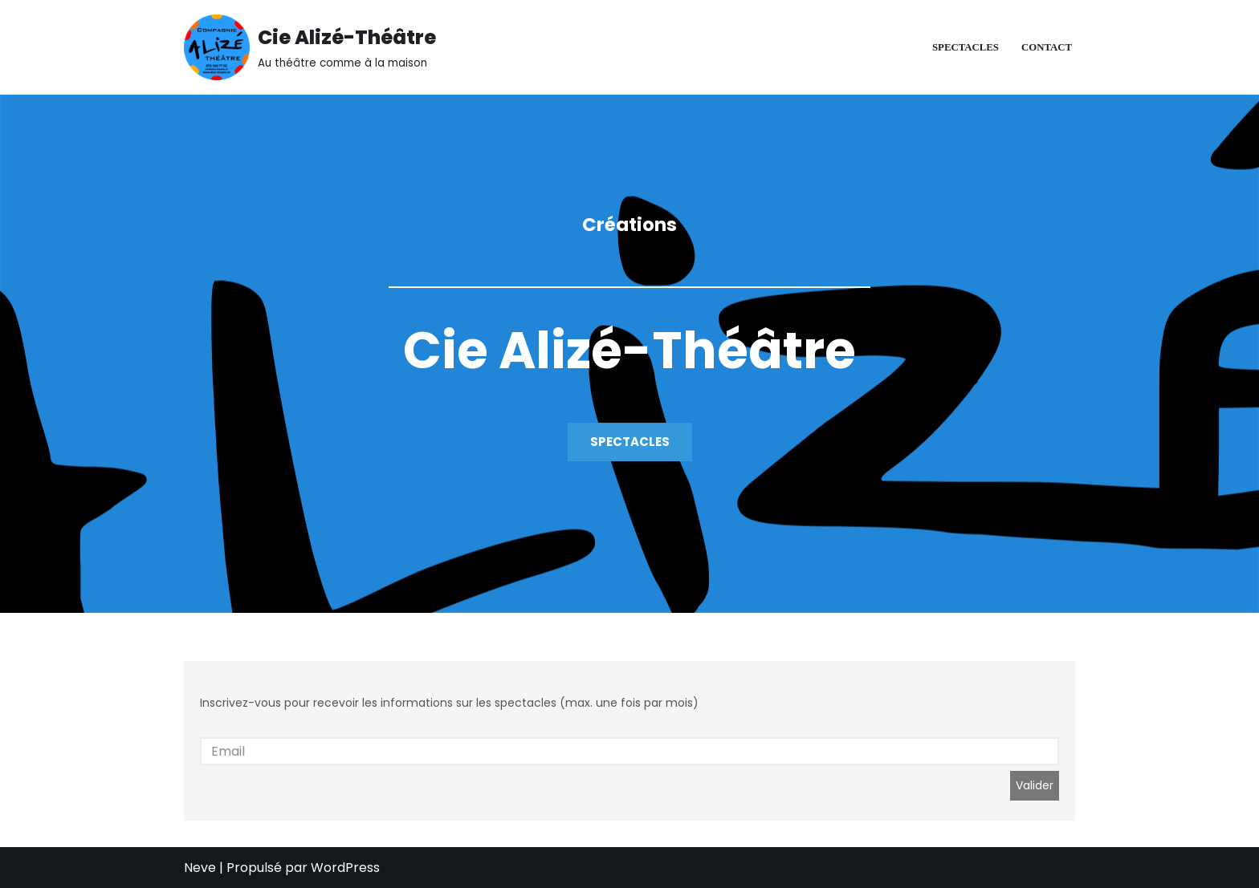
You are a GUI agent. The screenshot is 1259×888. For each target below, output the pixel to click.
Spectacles (965, 47)
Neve (200, 867)
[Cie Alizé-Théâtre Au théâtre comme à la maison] (310, 47)
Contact (1046, 47)
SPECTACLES (630, 441)
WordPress (345, 867)
